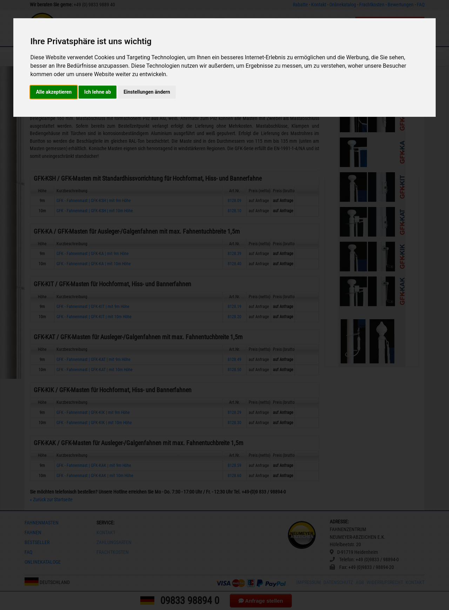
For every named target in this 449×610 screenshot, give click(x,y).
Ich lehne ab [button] (97, 92)
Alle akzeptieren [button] (54, 92)
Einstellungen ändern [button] (146, 92)
